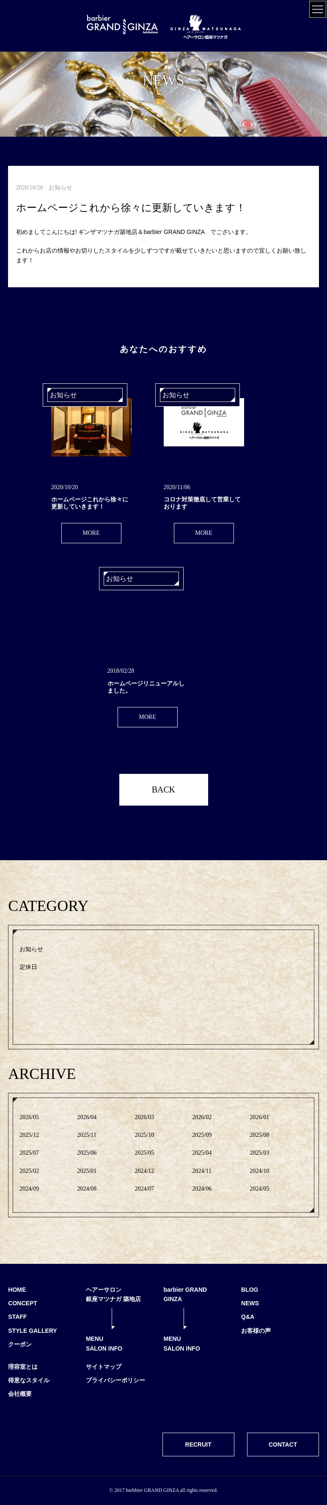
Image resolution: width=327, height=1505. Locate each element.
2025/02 (29, 1171)
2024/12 (144, 1171)
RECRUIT (198, 1444)
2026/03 (144, 1117)
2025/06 (86, 1153)
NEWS (250, 1303)
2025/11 (86, 1135)
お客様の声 (256, 1330)
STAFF (17, 1316)
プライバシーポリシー (115, 1380)
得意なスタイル (28, 1380)
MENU (94, 1338)
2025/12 (29, 1135)
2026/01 (259, 1117)
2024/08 (86, 1189)
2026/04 (86, 1117)
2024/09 (29, 1189)
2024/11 (202, 1171)
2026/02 (202, 1117)
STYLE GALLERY (32, 1330)
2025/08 (259, 1135)
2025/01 (86, 1171)
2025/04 (202, 1153)
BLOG (249, 1289)
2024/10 (259, 1171)
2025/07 (29, 1153)
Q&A (247, 1316)
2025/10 (144, 1135)
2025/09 (202, 1135)
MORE (90, 533)
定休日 (28, 967)
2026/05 (29, 1117)
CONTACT (283, 1444)
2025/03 (259, 1153)
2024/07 (144, 1189)
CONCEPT (22, 1303)
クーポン (20, 1344)
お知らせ (31, 949)
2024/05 (259, 1189)
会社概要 (20, 1393)
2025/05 (144, 1153)
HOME (17, 1289)
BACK (164, 789)
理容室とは (23, 1366)
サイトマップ (103, 1366)
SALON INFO (104, 1348)
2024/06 (202, 1189)
